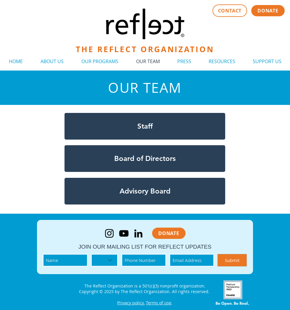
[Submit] (232, 260)
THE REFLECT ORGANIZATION (145, 49)
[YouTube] (124, 233)
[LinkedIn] (138, 233)
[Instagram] (109, 233)
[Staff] (145, 126)
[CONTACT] (229, 10)
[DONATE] (268, 10)
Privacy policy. (131, 303)
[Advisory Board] (145, 191)
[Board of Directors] (145, 158)
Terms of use (158, 303)
